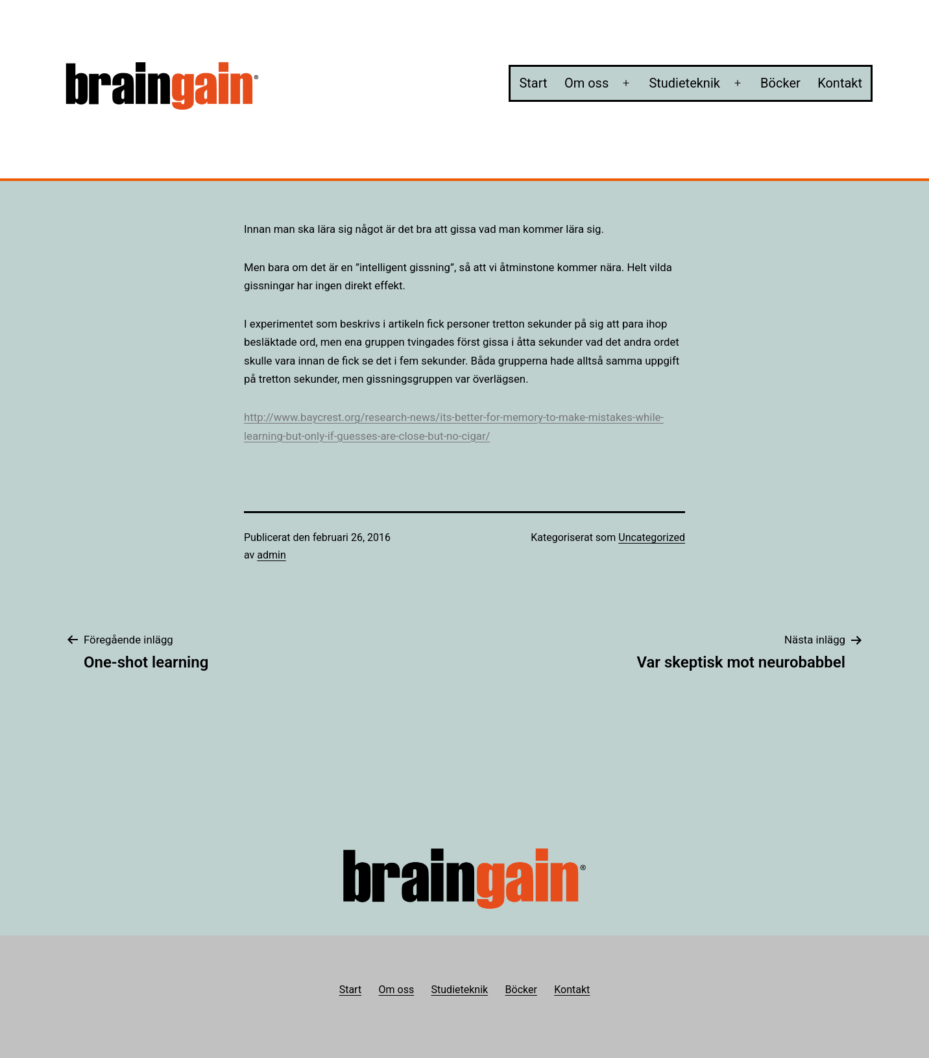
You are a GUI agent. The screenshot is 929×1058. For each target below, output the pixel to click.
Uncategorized (651, 537)
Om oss (586, 83)
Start (533, 83)
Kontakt (839, 83)
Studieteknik (684, 83)
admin (271, 555)
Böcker (780, 83)
